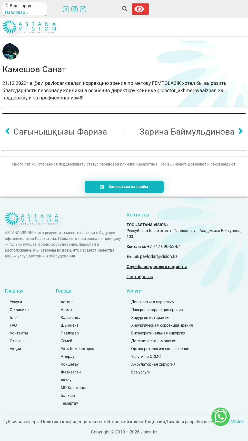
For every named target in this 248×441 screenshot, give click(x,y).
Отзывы (17, 341)
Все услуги (140, 372)
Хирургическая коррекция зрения (162, 325)
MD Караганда (74, 387)
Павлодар (70, 333)
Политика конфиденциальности (74, 421)
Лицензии (155, 421)
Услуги (16, 302)
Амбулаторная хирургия (153, 364)
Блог (14, 317)
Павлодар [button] (16, 12)
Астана (67, 302)
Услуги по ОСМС (146, 356)
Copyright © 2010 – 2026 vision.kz (124, 431)
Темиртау (69, 403)
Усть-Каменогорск (77, 348)
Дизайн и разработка (187, 421)
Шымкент (70, 325)
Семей (66, 341)
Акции (15, 348)
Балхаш (68, 395)
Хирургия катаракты (150, 317)
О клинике (19, 309)
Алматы (68, 309)
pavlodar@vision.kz (159, 256)
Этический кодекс (125, 421)
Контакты (19, 333)
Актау (66, 380)
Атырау (67, 356)
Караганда (70, 317)
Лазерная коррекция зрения (157, 309)
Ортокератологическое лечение (160, 348)
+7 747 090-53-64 (164, 246)
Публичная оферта (21, 421)
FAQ (13, 325)
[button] (124, 9)
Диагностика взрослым (153, 302)
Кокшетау (70, 364)
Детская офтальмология (153, 341)
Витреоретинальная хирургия (158, 333)
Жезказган (71, 372)
